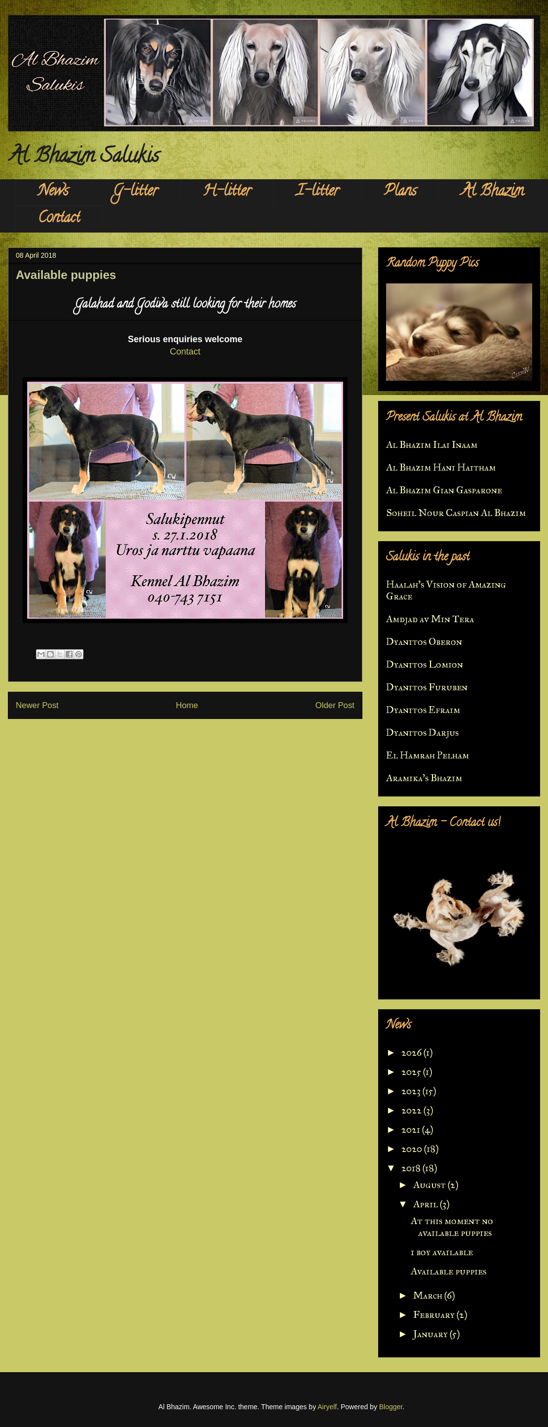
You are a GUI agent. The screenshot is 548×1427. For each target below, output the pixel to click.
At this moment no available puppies (452, 1226)
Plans (400, 192)
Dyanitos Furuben (427, 687)
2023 (412, 1091)
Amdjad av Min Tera (430, 619)
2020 (412, 1148)
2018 (412, 1168)
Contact (59, 219)
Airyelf (327, 1407)
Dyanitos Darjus (422, 732)
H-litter (227, 192)
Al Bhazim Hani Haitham (441, 467)
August (430, 1184)
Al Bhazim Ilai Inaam (431, 444)
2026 (412, 1052)
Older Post (334, 705)
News (53, 192)
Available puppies (448, 1271)
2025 (412, 1071)
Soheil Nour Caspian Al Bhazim (456, 512)
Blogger (390, 1407)
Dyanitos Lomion (424, 664)
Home (187, 705)
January (431, 1334)
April (426, 1204)
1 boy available (442, 1252)
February (435, 1314)
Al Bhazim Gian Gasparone (444, 490)
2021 (411, 1129)
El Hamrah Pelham (427, 755)
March (428, 1295)
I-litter (317, 192)
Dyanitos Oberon (424, 641)
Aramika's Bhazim (424, 778)
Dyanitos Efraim (423, 709)
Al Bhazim (492, 192)
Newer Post (37, 705)
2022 (412, 1110)
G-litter (135, 192)
